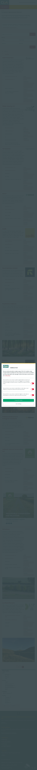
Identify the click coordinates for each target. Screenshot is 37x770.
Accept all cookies (18, 400)
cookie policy (7, 375)
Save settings (18, 404)
